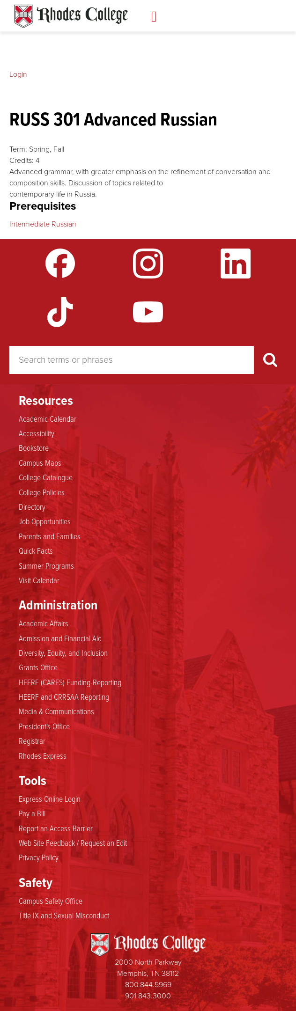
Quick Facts (36, 551)
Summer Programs (46, 566)
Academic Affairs (43, 623)
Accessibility (36, 433)
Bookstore (34, 448)
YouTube (148, 312)
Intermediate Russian (42, 224)
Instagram (148, 263)
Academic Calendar (47, 419)
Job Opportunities (45, 521)
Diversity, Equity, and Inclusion (63, 653)
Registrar (32, 741)
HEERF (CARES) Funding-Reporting (70, 682)
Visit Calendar (39, 580)
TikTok (60, 312)
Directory (32, 507)
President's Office (44, 726)
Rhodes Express (43, 756)
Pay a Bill (32, 813)
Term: (18, 149)
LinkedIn (236, 263)
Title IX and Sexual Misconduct (64, 915)
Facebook (60, 263)
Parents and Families (50, 536)
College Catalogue (46, 477)
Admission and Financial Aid (60, 638)
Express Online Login (50, 799)
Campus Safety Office (50, 901)
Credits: (21, 160)
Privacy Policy (39, 857)
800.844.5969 (148, 984)
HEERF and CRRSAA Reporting (64, 697)
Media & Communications (56, 711)
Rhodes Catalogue (71, 16)
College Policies (42, 492)
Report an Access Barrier (56, 828)
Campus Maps (40, 463)
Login (18, 74)
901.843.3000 (148, 995)
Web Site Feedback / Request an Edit (73, 843)
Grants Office (38, 667)
